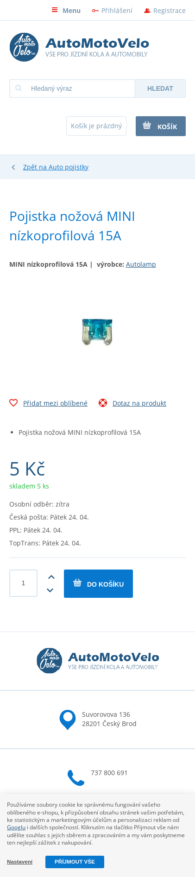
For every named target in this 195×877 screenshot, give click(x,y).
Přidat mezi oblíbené (48, 404)
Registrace (169, 10)
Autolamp (141, 264)
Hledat (160, 88)
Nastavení (19, 861)
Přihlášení (116, 10)
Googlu (16, 827)
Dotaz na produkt (132, 404)
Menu (66, 10)
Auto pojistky (68, 167)
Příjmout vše (75, 861)
